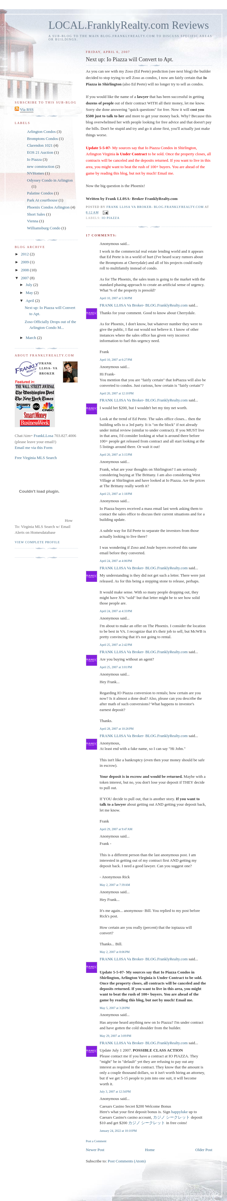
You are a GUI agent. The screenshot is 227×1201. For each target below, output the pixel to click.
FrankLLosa (43, 435)
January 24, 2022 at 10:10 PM (118, 1130)
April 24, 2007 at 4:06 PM (116, 561)
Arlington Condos (41, 131)
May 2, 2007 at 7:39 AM (115, 885)
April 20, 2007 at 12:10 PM (117, 393)
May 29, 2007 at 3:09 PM (115, 1035)
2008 (25, 270)
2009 (25, 262)
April (30, 300)
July (29, 284)
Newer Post (95, 1149)
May (30, 292)
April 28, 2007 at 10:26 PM (117, 728)
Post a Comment (96, 1141)
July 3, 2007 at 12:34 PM (115, 1091)
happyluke (179, 1111)
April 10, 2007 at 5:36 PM (116, 298)
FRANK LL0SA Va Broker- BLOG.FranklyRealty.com (144, 305)
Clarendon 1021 (39, 145)
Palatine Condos (40, 193)
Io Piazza (111, 218)
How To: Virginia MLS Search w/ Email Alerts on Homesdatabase (44, 526)
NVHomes (35, 173)
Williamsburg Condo (43, 228)
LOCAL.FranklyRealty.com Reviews (128, 25)
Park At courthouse (42, 200)
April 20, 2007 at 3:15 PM (116, 454)
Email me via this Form (33, 447)
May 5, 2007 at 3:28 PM (115, 1008)
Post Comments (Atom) (127, 1161)
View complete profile (37, 542)
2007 (25, 278)
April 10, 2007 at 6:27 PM (116, 359)
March (31, 337)
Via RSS (26, 109)
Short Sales (36, 214)
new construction (40, 166)
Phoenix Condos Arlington (48, 207)
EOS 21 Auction (40, 152)
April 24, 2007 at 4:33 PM (116, 611)
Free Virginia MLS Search (36, 457)
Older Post (203, 1149)
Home (150, 1149)
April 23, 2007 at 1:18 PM (116, 493)
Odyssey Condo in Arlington (50, 180)
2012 (25, 254)
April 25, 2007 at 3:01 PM (116, 667)
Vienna (32, 221)
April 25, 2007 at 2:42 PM (116, 644)
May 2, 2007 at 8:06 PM (115, 952)
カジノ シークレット (171, 1117)
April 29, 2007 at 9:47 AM (116, 829)
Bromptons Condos (42, 138)
